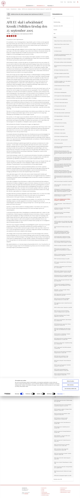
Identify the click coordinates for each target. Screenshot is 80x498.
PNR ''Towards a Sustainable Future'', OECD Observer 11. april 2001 (63, 263)
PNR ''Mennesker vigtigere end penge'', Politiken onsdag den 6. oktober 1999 (62, 379)
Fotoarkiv (55, 29)
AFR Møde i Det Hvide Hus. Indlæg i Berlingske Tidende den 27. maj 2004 (62, 209)
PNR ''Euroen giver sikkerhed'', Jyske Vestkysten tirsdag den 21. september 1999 (62, 383)
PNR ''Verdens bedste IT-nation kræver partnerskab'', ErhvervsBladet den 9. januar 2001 (62, 295)
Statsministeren (40, 5)
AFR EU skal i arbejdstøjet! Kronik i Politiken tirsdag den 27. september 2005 (62, 200)
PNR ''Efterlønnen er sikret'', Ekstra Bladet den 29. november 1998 (62, 423)
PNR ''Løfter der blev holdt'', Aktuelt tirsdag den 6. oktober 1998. (62, 458)
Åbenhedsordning (57, 22)
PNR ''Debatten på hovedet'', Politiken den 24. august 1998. (62, 472)
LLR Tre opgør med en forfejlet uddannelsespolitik (62, 95)
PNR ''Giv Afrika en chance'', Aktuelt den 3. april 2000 (63, 307)
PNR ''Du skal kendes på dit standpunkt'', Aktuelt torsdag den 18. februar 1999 (62, 414)
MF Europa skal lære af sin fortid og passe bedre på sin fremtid (63, 66)
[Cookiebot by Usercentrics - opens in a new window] (7, 496)
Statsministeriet (29, 5)
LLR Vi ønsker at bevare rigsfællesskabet (61, 99)
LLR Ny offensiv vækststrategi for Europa (61, 136)
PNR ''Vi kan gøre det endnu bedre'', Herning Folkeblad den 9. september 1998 (63, 467)
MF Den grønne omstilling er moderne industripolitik (62, 62)
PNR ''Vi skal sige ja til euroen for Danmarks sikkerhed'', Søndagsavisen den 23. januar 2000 (61, 311)
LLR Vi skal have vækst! (58, 119)
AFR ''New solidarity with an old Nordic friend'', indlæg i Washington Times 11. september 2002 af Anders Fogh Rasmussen (63, 222)
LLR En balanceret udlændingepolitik (60, 92)
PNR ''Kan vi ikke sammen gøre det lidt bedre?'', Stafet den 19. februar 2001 (63, 280)
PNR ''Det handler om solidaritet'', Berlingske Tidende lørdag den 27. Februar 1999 (63, 410)
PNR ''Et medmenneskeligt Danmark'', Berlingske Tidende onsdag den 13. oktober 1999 (62, 374)
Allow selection (70, 486)
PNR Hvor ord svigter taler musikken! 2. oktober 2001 (63, 245)
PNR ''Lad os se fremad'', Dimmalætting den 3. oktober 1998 (63, 463)
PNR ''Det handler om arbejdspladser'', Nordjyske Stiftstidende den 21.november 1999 (62, 334)
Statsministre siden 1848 (58, 25)
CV (54, 18)
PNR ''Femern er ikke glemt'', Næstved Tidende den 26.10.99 (62, 361)
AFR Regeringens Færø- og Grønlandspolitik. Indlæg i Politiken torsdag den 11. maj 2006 (63, 195)
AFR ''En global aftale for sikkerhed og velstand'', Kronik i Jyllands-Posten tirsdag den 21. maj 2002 (62, 237)
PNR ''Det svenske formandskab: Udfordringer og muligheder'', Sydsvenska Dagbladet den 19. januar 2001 (62, 285)
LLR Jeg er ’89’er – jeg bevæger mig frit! (61, 139)
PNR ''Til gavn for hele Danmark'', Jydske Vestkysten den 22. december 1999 (62, 320)
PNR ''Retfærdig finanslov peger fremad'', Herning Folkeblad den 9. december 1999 (62, 325)
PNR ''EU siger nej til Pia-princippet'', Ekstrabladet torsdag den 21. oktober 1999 (62, 365)
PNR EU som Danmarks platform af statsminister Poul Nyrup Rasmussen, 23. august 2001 (63, 255)
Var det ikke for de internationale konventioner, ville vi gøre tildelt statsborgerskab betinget (63, 55)
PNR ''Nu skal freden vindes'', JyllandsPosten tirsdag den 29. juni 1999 (62, 392)
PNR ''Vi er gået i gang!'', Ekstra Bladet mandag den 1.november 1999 (62, 348)
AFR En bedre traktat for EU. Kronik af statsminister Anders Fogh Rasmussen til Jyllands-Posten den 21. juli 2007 (63, 177)
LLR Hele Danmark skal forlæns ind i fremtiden (62, 85)
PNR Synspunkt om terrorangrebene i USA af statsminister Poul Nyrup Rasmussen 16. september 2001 (62, 249)
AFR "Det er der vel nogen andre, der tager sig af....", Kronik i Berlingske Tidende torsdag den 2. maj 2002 (62, 242)
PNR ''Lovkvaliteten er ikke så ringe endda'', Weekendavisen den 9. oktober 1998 (61, 449)
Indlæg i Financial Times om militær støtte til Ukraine (63, 40)
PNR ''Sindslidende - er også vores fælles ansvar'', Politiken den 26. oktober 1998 (62, 436)
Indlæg (55, 37)
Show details (60, 495)
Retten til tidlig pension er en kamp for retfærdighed (62, 58)
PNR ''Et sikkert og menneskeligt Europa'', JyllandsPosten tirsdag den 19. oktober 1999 (61, 370)
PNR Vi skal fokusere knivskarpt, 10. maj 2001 (61, 258)
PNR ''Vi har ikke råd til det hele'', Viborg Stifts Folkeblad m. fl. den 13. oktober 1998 (61, 445)
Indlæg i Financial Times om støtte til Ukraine (61, 44)
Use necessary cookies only (70, 490)
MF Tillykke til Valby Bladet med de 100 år (61, 70)
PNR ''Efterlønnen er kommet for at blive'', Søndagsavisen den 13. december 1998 (61, 419)
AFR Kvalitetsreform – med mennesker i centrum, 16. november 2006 (63, 185)
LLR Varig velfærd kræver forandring (60, 122)
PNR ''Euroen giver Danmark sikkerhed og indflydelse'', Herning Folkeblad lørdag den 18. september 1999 (63, 388)
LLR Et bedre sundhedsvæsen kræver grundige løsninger (61, 77)
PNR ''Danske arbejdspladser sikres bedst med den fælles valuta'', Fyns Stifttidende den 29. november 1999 (62, 329)
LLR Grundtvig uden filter (58, 143)
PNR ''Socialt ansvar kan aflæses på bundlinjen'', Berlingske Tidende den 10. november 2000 (62, 299)
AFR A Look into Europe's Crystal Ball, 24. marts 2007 (63, 181)
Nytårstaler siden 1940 (58, 479)
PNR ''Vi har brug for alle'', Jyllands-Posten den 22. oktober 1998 (62, 441)
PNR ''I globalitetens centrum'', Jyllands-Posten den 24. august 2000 (63, 303)
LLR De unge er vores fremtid (59, 126)
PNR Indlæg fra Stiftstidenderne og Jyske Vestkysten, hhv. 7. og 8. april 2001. (62, 267)
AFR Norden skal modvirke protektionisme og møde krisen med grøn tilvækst (62, 147)
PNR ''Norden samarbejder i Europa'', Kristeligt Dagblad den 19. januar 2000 (61, 316)
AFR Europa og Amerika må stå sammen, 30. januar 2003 (62, 217)
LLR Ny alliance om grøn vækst (59, 129)
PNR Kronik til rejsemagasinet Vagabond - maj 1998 (62, 475)
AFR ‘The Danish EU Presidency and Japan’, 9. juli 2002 (62, 227)
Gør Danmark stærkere (58, 51)
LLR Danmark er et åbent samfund (59, 133)
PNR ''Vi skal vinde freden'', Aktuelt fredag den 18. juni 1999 (63, 396)
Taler (54, 33)
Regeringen (50, 5)
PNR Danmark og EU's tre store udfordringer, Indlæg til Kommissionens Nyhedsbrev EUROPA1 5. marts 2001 (63, 276)
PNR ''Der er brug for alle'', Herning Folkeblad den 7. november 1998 (62, 432)
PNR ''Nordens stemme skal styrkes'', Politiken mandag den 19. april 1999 (63, 401)
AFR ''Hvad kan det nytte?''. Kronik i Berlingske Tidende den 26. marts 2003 (62, 213)
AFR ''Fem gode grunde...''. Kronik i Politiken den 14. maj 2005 (63, 204)
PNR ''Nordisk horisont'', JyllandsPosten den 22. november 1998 (62, 427)
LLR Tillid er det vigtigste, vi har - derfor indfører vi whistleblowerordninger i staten (62, 82)
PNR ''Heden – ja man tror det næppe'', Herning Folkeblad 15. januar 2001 (61, 290)
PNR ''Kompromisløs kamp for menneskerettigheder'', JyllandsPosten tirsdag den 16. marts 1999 (63, 405)
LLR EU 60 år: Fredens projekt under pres (61, 102)
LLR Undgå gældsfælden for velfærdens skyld (61, 116)
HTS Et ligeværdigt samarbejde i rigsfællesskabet (62, 112)
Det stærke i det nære (57, 47)
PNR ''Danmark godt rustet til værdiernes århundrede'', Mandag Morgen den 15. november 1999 (63, 339)
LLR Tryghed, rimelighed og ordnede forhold (61, 73)
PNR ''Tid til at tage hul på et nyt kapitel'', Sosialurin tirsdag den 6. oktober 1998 (62, 454)
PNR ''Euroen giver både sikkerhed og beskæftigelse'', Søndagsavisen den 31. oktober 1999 (63, 352)
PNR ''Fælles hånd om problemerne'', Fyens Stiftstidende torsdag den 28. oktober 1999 (61, 357)
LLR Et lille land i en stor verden (59, 109)
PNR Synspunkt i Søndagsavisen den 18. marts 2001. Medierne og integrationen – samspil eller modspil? (62, 271)
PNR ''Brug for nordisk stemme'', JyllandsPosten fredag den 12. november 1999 (63, 343)
